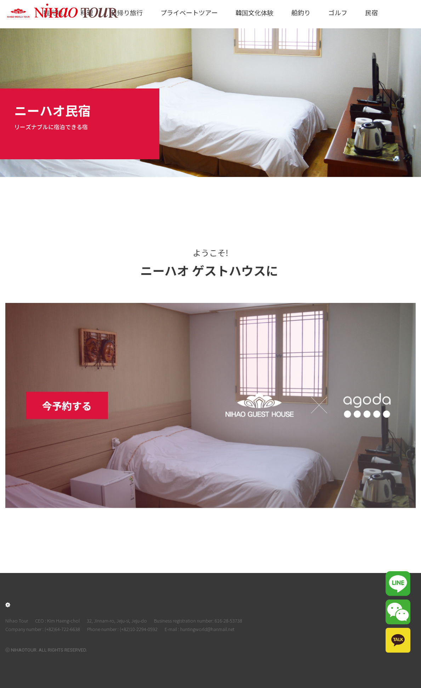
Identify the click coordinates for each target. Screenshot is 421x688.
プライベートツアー (189, 12)
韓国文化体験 (254, 12)
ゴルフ (337, 12)
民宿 (371, 12)
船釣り (301, 12)
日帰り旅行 (127, 12)
